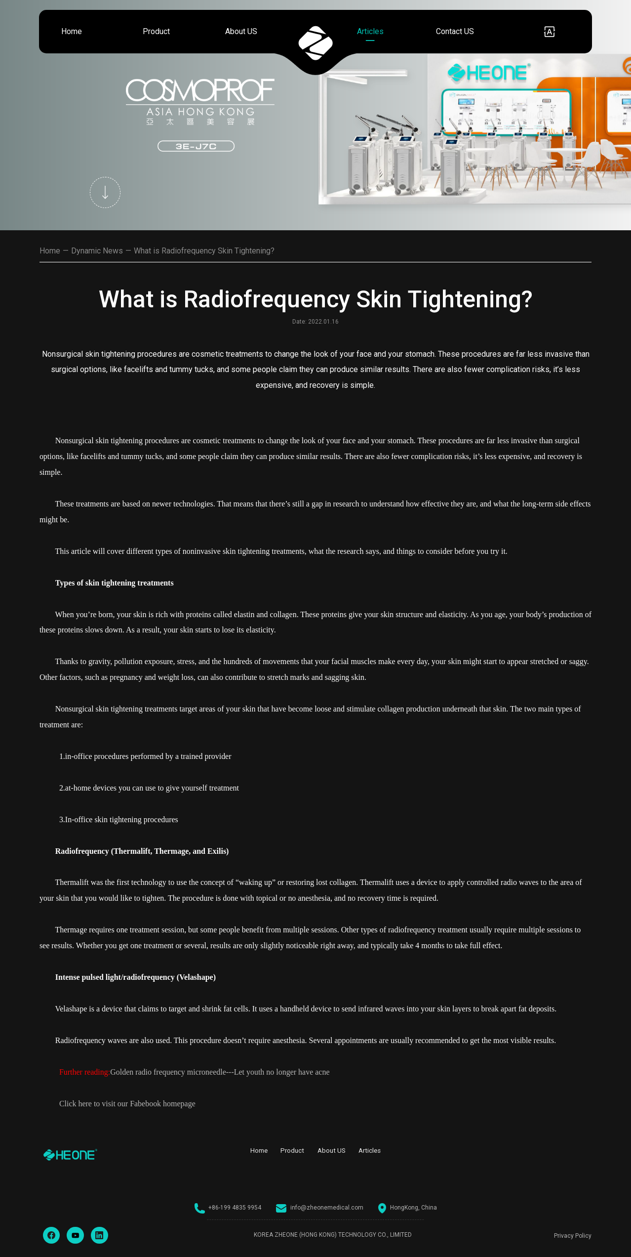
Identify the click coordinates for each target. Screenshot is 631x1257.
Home (71, 31)
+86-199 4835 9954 (228, 1208)
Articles (370, 31)
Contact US (455, 31)
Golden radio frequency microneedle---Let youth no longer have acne (219, 1072)
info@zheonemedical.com (319, 1208)
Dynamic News (97, 250)
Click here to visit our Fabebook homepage (127, 1103)
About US (241, 31)
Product (156, 31)
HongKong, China (407, 1208)
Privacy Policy (573, 1235)
